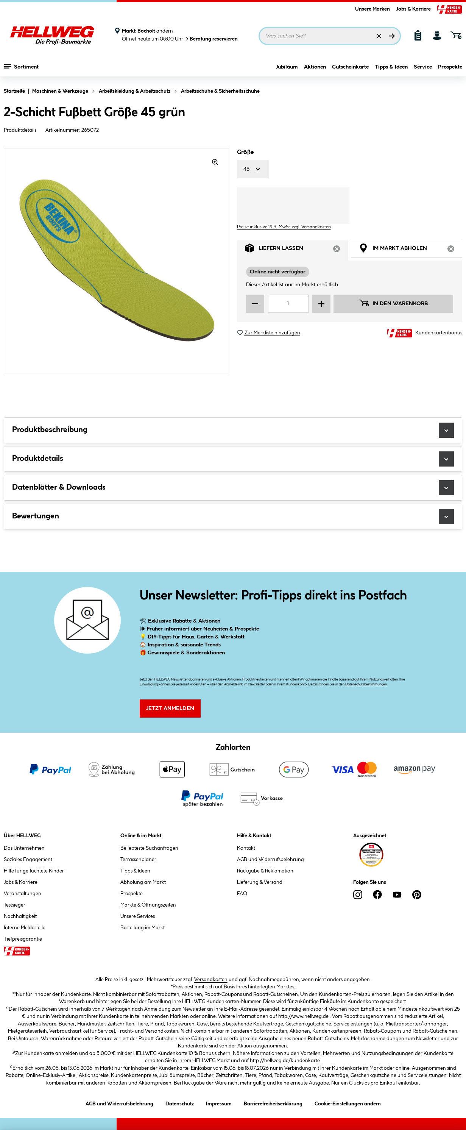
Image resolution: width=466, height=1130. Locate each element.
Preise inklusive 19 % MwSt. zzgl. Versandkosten (284, 227)
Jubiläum (287, 67)
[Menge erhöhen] (321, 304)
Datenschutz (179, 1102)
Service (423, 67)
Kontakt (246, 848)
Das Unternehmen (24, 848)
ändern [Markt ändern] (164, 31)
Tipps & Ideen (391, 67)
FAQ (242, 893)
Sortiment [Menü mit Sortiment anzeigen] (21, 66)
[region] (116, 260)
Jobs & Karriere (413, 9)
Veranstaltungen (22, 893)
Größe (245, 152)
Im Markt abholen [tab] (410, 250)
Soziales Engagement (28, 859)
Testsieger (14, 905)
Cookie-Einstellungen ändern (348, 1102)
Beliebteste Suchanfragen (149, 848)
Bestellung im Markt (142, 928)
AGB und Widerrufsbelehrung (270, 859)
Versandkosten (211, 979)
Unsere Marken (372, 9)
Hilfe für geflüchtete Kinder (34, 871)
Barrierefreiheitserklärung (273, 1102)
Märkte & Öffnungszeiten (148, 905)
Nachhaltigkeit (20, 916)
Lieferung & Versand (259, 882)
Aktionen (315, 67)
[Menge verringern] (255, 304)
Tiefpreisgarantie (23, 939)
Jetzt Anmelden (170, 708)
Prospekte (450, 67)
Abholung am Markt (143, 882)
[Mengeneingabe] (288, 304)
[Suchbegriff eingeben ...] (330, 36)
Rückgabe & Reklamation (265, 871)
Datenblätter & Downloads (233, 487)
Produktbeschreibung (233, 430)
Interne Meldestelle (24, 928)
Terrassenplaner (138, 859)
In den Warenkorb (393, 303)
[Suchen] (392, 36)
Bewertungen (233, 516)
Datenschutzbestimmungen (366, 684)
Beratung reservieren (211, 38)
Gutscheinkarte (350, 67)
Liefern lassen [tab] (296, 250)
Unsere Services (137, 916)
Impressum (219, 1102)
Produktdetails (20, 130)
